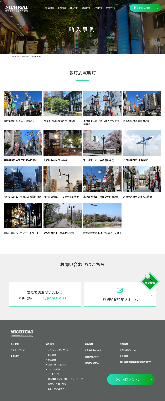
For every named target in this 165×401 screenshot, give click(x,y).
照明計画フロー (92, 356)
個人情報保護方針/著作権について (135, 361)
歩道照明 (52, 359)
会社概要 (49, 7)
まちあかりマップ (93, 350)
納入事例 (73, 7)
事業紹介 (61, 7)
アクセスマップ (18, 349)
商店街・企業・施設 (57, 384)
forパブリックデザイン (58, 349)
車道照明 (52, 354)
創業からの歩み (92, 362)
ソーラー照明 (54, 369)
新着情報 (110, 7)
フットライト (54, 374)
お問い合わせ (143, 8)
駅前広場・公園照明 (57, 364)
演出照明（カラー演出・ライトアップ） (66, 379)
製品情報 (86, 7)
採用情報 (98, 7)
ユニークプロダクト (57, 388)
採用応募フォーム (128, 349)
